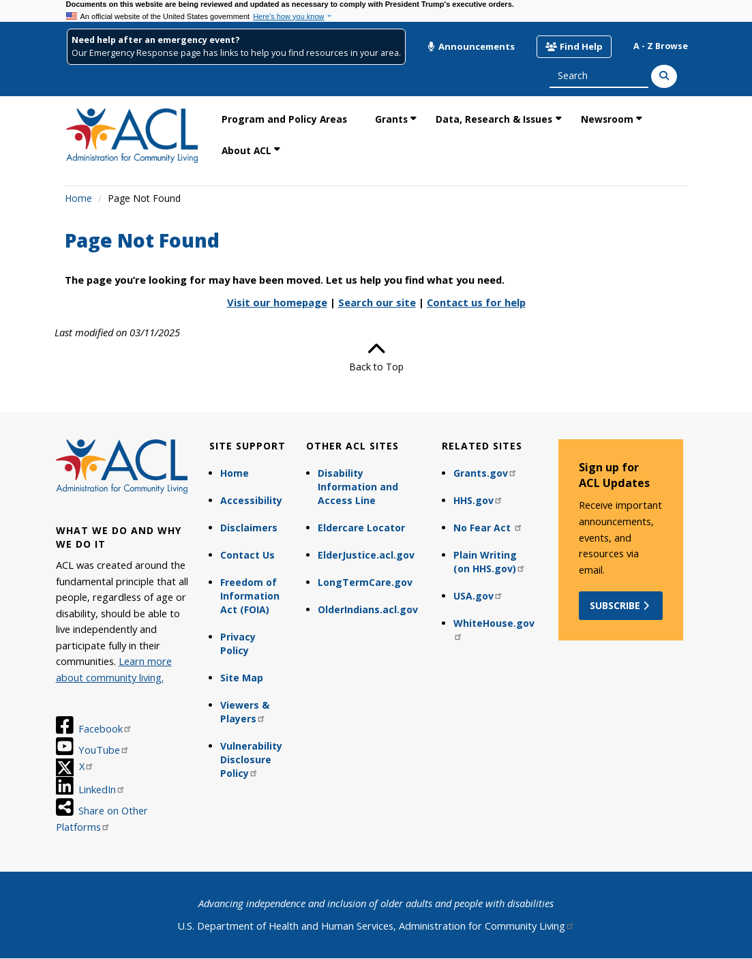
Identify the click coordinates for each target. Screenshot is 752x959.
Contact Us (247, 554)
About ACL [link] (246, 150)
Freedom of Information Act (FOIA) (250, 596)
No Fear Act (488, 527)
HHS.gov (478, 500)
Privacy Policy (238, 643)
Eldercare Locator (361, 527)
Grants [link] (391, 119)
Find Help (573, 46)
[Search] (664, 76)
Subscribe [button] (621, 605)
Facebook (105, 728)
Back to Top (376, 356)
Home (78, 198)
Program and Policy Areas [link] (284, 119)
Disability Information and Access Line (358, 487)
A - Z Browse (660, 46)
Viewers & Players (244, 711)
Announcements (471, 46)
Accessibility (251, 500)
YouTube (104, 749)
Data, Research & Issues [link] (494, 119)
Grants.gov (485, 473)
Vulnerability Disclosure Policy (251, 759)
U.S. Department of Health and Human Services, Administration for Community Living (376, 925)
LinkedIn (101, 789)
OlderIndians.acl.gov (368, 609)
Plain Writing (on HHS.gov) (489, 561)
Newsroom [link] (607, 119)
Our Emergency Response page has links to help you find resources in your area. (236, 53)
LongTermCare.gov (365, 582)
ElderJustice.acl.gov (366, 554)
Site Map (241, 677)
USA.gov (478, 595)
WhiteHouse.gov (494, 628)
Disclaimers (248, 527)
